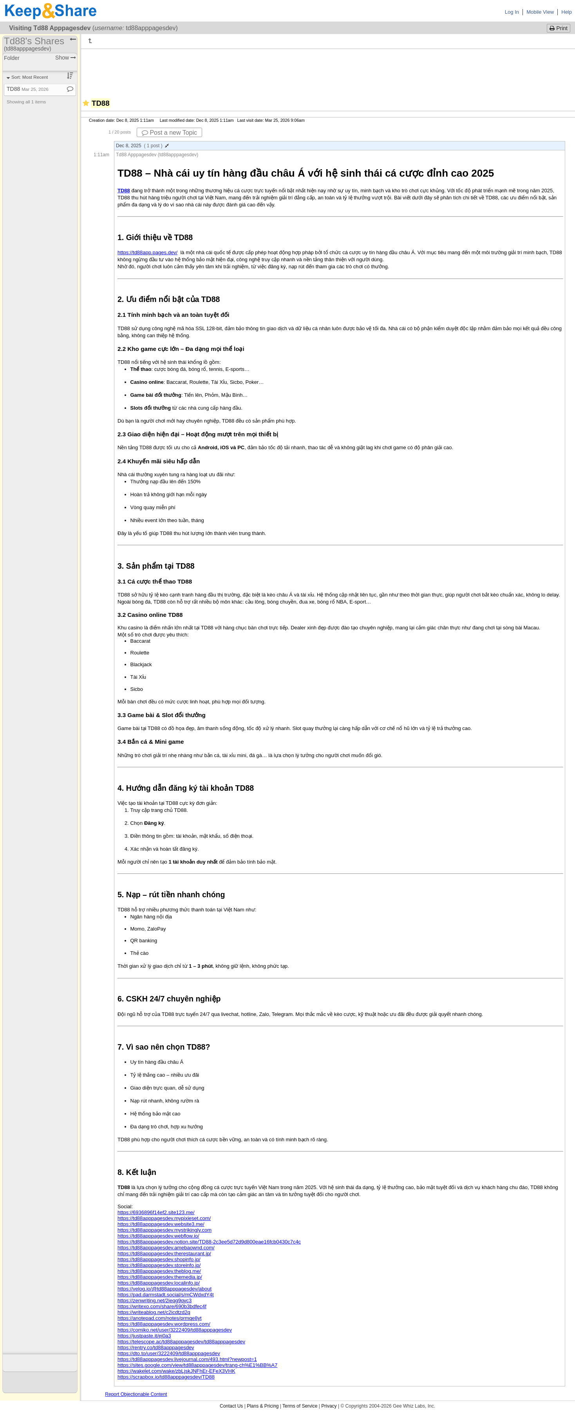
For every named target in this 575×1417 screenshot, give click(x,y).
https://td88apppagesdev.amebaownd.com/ (166, 1248)
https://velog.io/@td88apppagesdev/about (165, 1289)
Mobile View (540, 12)
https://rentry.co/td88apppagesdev (156, 1347)
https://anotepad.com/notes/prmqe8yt (160, 1318)
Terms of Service (299, 1406)
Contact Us (231, 1406)
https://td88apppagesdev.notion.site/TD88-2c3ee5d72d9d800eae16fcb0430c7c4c (209, 1242)
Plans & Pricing (262, 1406)
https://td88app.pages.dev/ (147, 252)
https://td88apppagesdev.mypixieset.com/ (164, 1218)
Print (559, 28)
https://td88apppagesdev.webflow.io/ (158, 1236)
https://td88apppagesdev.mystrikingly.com (165, 1230)
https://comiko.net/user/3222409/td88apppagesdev (175, 1330)
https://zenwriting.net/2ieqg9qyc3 (155, 1300)
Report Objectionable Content (136, 1394)
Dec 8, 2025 (142, 145)
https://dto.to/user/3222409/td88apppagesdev (169, 1353)
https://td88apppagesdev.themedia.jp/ (160, 1277)
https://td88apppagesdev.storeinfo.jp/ (159, 1265)
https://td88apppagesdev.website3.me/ (161, 1224)
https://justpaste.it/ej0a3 (144, 1336)
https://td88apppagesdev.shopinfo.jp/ (159, 1259)
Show (65, 57)
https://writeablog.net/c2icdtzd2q (154, 1312)
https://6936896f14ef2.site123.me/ (156, 1212)
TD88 (28, 89)
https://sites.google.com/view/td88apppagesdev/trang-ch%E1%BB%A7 (197, 1365)
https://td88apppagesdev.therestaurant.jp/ (164, 1253)
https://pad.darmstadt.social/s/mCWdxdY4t (166, 1295)
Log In (512, 12)
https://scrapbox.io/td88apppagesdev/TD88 (166, 1377)
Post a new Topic (169, 132)
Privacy (328, 1406)
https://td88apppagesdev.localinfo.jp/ (159, 1283)
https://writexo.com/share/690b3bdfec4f (162, 1306)
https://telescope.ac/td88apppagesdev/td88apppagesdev (181, 1342)
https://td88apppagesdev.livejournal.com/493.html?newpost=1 (187, 1359)
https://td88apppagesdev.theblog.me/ (159, 1271)
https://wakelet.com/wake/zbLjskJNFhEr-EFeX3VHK (176, 1371)
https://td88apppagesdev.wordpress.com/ (164, 1324)
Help (566, 12)
